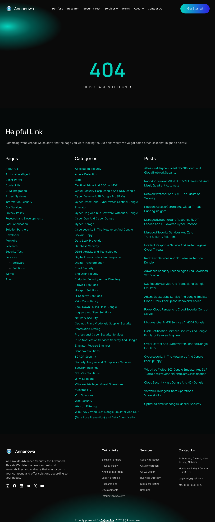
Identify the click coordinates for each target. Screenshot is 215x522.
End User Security (86, 274)
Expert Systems (16, 196)
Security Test (14, 251)
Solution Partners (17, 229)
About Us (12, 169)
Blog (78, 180)
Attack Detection (86, 174)
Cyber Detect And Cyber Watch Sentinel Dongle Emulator (176, 354)
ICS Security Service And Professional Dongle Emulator (175, 289)
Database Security (87, 246)
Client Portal (14, 180)
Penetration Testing (87, 329)
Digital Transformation (89, 263)
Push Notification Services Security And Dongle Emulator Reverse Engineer (176, 341)
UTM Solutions (84, 379)
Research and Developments (24, 218)
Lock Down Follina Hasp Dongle (96, 307)
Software (18, 263)
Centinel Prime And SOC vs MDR (96, 185)
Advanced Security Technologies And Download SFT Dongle (176, 275)
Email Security (84, 268)
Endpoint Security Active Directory (98, 279)
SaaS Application (17, 224)
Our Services (14, 207)
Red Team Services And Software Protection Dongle (174, 262)
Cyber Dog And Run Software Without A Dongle (106, 213)
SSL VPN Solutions (87, 373)
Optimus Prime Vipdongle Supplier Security (103, 323)
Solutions (18, 268)
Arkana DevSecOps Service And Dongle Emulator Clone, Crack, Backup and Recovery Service (175, 304)
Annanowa (24, 8)
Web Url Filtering (86, 406)
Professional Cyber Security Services (99, 334)
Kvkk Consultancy (86, 301)
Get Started (195, 8)
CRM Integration (16, 191)
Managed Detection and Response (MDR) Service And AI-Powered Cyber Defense (172, 223)
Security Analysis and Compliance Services (103, 362)
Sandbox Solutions (87, 351)
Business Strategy (146, 477)
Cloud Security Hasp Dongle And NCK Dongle (105, 191)
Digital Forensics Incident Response (98, 257)
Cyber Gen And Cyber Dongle (94, 218)
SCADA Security (85, 356)
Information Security (19, 202)
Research (11, 246)
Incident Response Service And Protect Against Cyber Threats (176, 249)
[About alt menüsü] (143, 8)
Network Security (86, 318)
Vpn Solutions (84, 395)
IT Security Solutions (88, 296)
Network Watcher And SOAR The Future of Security (172, 197)
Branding (141, 490)
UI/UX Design (143, 471)
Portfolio (11, 240)
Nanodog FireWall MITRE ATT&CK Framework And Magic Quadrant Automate (174, 183)
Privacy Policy (15, 213)
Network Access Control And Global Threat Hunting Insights (173, 210)
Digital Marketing (145, 483)
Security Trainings (86, 368)
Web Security (83, 401)
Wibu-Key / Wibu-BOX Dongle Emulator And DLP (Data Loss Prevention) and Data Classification (176, 381)
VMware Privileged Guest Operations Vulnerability (169, 402)
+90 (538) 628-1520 (188, 484)
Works (10, 274)
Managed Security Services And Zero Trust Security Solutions (169, 236)
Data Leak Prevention (89, 240)
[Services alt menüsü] (117, 8)
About (9, 279)
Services (11, 257)
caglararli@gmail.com (188, 478)
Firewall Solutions (86, 285)
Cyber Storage (84, 224)
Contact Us (13, 185)
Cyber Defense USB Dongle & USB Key (100, 196)
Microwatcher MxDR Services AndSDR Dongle (175, 330)
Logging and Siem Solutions (93, 312)
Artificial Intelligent (18, 174)
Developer (12, 235)
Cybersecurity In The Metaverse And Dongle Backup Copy (174, 367)
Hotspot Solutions (87, 290)
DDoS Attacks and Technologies (96, 251)
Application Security (88, 169)
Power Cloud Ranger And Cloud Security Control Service (176, 319)
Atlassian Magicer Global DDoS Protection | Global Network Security (173, 170)
